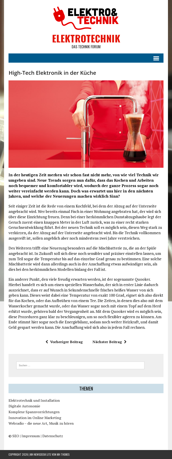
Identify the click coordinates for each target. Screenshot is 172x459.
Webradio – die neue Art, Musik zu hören (41, 423)
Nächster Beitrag (109, 341)
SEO (15, 435)
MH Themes (63, 454)
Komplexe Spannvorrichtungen (34, 411)
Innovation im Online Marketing (35, 417)
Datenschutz (52, 435)
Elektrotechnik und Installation (34, 400)
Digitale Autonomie (24, 406)
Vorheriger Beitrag (64, 341)
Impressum (31, 435)
